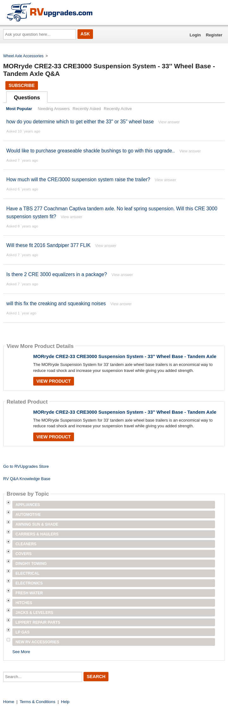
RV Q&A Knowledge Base (26, 478)
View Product (53, 381)
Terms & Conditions (37, 701)
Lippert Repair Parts (37, 622)
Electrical (27, 573)
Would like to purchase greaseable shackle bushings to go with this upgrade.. (90, 150)
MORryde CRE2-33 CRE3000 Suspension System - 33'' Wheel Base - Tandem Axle (124, 356)
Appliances (27, 505)
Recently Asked (87, 108)
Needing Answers (54, 108)
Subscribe (21, 85)
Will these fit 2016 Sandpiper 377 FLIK (48, 245)
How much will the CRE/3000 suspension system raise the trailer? (78, 179)
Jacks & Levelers (34, 612)
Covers (23, 554)
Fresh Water (29, 593)
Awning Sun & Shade (36, 524)
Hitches (23, 603)
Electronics (29, 583)
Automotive (28, 514)
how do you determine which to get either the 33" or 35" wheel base (80, 121)
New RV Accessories (37, 642)
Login (195, 35)
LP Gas (22, 632)
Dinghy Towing (31, 563)
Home (8, 701)
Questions (27, 98)
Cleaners (25, 544)
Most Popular (19, 108)
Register (214, 35)
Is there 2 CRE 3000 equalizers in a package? (56, 274)
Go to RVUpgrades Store (26, 466)
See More (21, 651)
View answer (169, 122)
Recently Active (118, 108)
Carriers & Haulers (37, 534)
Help (65, 701)
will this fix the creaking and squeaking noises (56, 303)
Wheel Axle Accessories (23, 56)
